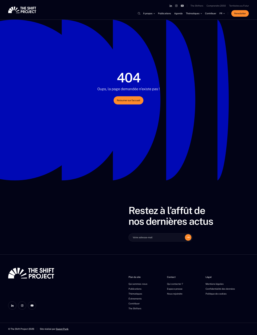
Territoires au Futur (239, 5)
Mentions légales (215, 284)
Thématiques (192, 13)
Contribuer (210, 13)
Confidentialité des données (220, 289)
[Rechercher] (139, 13)
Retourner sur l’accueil (128, 100)
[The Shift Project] (22, 10)
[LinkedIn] (171, 6)
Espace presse (174, 289)
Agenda (178, 13)
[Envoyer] (188, 237)
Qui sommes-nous (137, 284)
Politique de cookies (216, 293)
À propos (147, 13)
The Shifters (196, 5)
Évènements (135, 298)
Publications (164, 13)
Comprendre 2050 (216, 5)
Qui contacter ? (175, 284)
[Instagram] (176, 6)
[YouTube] (182, 6)
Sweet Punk (62, 329)
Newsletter (240, 13)
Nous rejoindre (174, 293)
